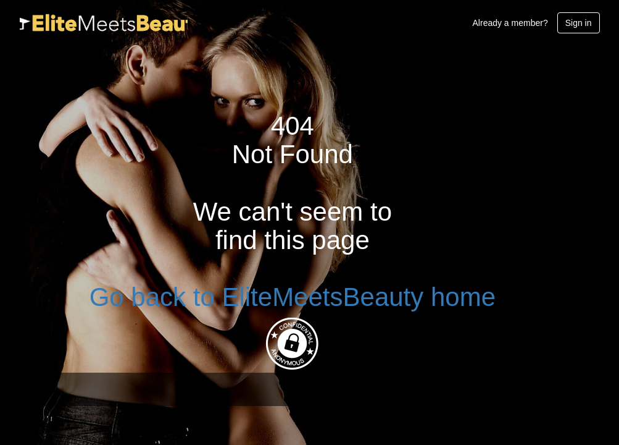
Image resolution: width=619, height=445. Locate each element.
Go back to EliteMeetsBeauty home (292, 297)
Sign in (578, 23)
